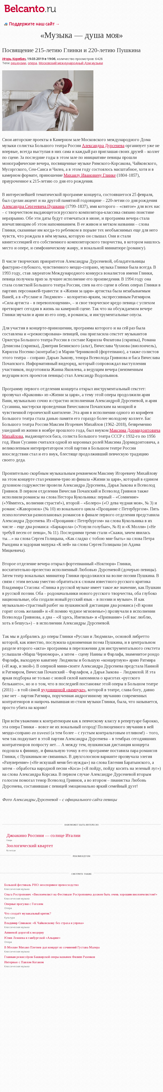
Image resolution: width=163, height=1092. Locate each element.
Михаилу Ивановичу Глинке (90, 175)
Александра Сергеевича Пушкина (33, 206)
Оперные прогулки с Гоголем (23, 904)
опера (32, 63)
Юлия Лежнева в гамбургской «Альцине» (32, 937)
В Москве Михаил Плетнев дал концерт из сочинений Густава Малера (52, 947)
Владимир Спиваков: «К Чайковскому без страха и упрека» (44, 923)
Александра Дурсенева (103, 145)
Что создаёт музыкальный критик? (27, 913)
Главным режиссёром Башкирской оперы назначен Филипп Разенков (49, 957)
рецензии (18, 63)
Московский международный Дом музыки (71, 63)
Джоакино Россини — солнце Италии (43, 835)
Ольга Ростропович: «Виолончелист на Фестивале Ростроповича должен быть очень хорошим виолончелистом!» (80, 894)
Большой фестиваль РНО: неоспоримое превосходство (41, 885)
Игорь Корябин (13, 59)
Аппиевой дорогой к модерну (24, 932)
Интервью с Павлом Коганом (24, 962)
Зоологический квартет (29, 845)
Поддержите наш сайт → (34, 24)
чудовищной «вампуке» (63, 689)
